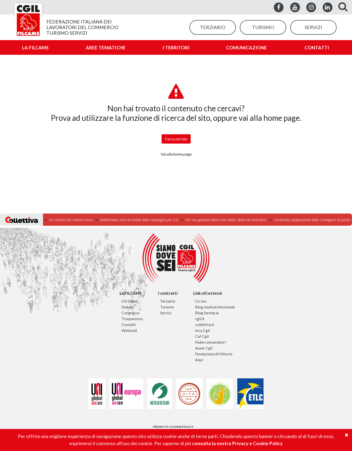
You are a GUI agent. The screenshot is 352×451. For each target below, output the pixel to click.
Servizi (165, 312)
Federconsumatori (210, 342)
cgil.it (199, 318)
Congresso (130, 312)
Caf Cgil (202, 336)
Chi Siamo (129, 301)
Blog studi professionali (215, 306)
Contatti (128, 324)
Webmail (129, 330)
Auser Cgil (203, 348)
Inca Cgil (202, 330)
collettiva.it (204, 324)
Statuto (127, 306)
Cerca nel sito (176, 138)
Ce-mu (200, 301)
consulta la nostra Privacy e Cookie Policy (237, 443)
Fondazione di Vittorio (213, 353)
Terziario (167, 301)
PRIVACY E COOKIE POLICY (173, 426)
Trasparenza (132, 318)
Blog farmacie (207, 312)
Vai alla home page (176, 154)
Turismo (167, 306)
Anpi (199, 359)
